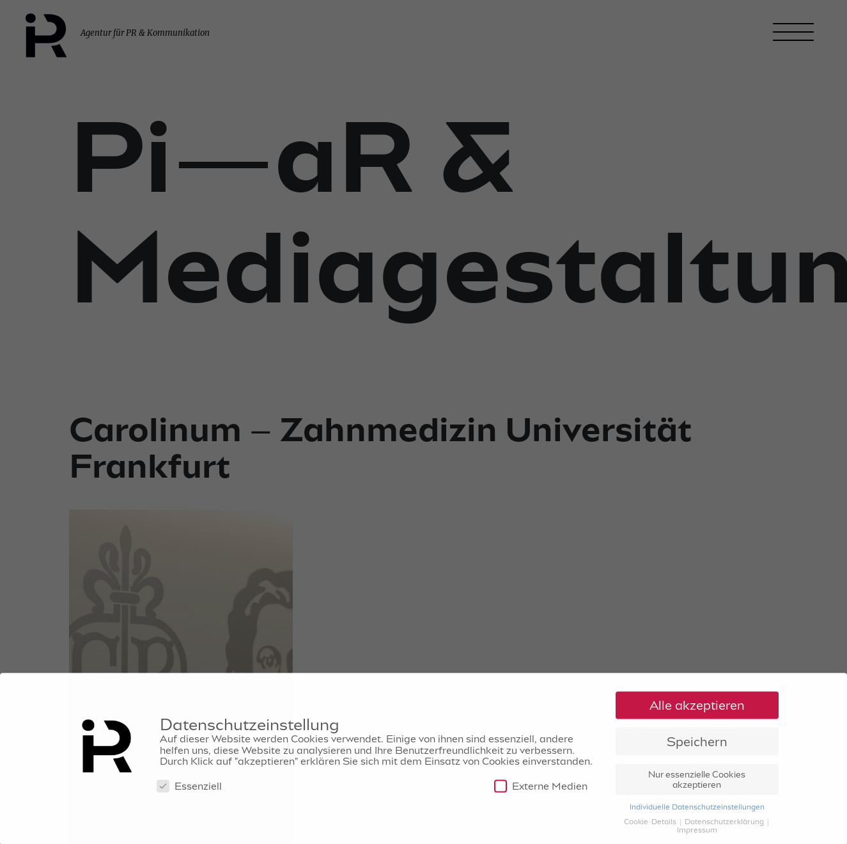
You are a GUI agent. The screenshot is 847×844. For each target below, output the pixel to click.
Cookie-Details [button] (651, 823)
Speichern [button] (697, 744)
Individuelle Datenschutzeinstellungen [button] (697, 809)
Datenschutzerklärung (725, 823)
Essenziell (189, 789)
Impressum (697, 832)
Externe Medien (540, 789)
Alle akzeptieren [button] (697, 707)
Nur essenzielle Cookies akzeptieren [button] (696, 782)
